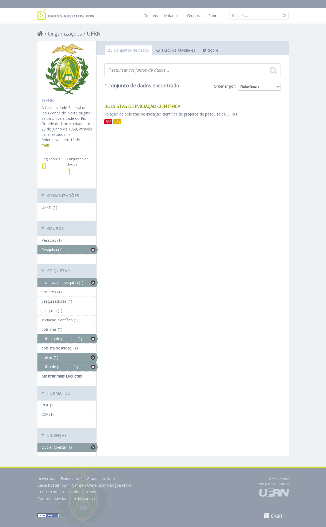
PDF (108, 122)
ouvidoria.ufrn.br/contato (75, 498)
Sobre (213, 15)
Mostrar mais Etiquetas (61, 376)
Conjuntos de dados (161, 15)
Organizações (65, 33)
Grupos (193, 15)
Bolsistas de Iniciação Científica (142, 106)
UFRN (94, 33)
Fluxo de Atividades (175, 50)
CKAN (273, 515)
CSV (117, 122)
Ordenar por (224, 86)
